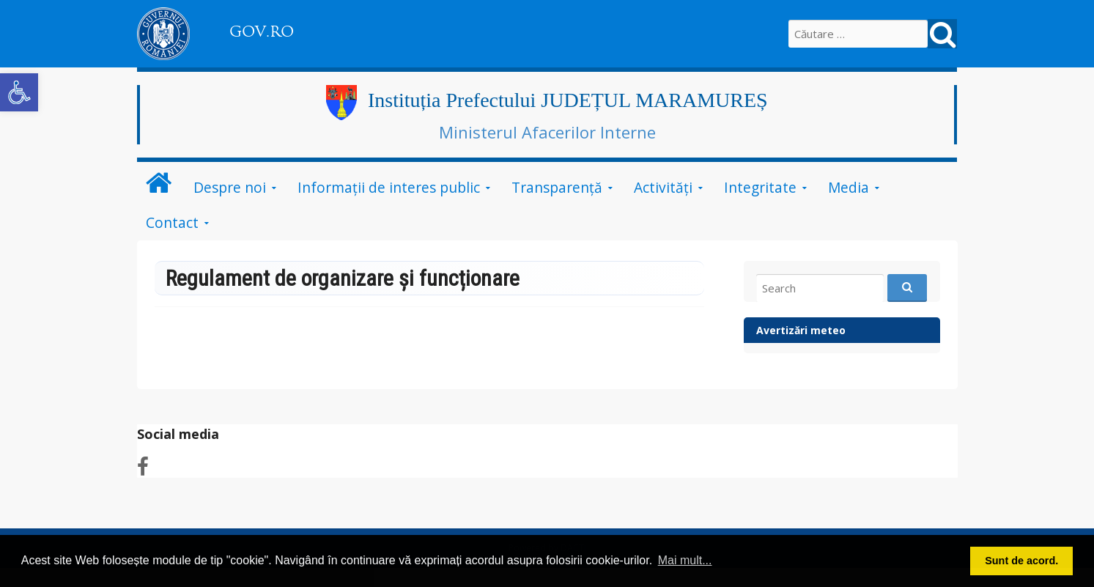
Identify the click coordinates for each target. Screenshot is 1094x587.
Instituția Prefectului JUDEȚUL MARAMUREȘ (568, 100)
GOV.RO (261, 31)
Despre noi (229, 187)
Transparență (556, 187)
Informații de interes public (388, 187)
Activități (663, 187)
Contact (172, 222)
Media (848, 187)
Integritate (760, 187)
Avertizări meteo (801, 330)
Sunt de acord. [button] (1021, 560)
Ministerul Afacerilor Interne (547, 132)
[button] (19, 92)
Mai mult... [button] (685, 560)
